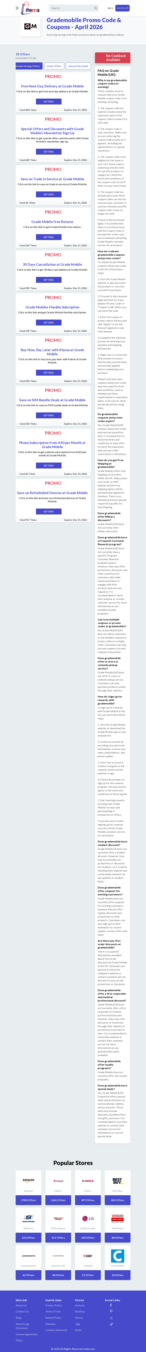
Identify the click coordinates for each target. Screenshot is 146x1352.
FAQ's (19, 1340)
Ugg (77, 1323)
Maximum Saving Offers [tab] (26, 66)
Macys (79, 1317)
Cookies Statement (56, 1329)
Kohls (78, 1329)
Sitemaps (50, 1323)
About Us (21, 1305)
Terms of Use (53, 1311)
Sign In (110, 8)
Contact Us (22, 1311)
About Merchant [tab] (78, 66)
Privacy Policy (53, 1305)
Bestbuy (80, 1311)
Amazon (80, 1305)
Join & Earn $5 (122, 8)
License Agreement (27, 1334)
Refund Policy (53, 1317)
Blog (18, 1317)
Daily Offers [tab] (54, 66)
